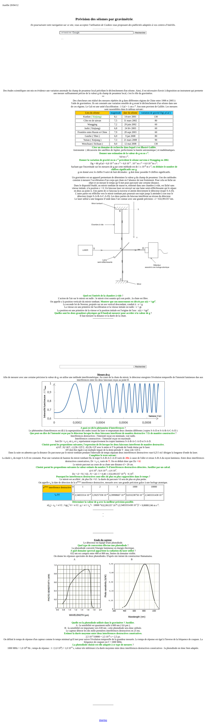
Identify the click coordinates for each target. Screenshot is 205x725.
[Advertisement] (103, 61)
